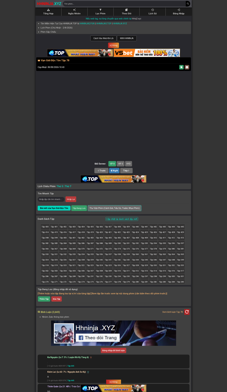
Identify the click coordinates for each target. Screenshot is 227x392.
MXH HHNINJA (127, 38)
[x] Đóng (113, 45)
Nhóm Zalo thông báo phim (55, 317)
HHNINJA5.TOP (103, 23)
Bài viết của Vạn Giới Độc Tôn (54, 208)
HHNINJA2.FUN (87, 23)
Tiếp (126, 170)
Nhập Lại (71, 199)
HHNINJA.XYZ (120, 23)
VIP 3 (120, 164)
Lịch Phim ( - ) (56, 27)
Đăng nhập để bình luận (113, 350)
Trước (101, 170)
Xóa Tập (56, 299)
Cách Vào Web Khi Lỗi (103, 38)
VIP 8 (112, 164)
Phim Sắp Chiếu (48, 32)
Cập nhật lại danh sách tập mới (121, 219)
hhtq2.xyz (136, 18)
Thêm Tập (44, 299)
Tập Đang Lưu (79, 208)
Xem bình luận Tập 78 (172, 312)
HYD (129, 164)
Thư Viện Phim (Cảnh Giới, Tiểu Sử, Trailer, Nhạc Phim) (114, 208)
